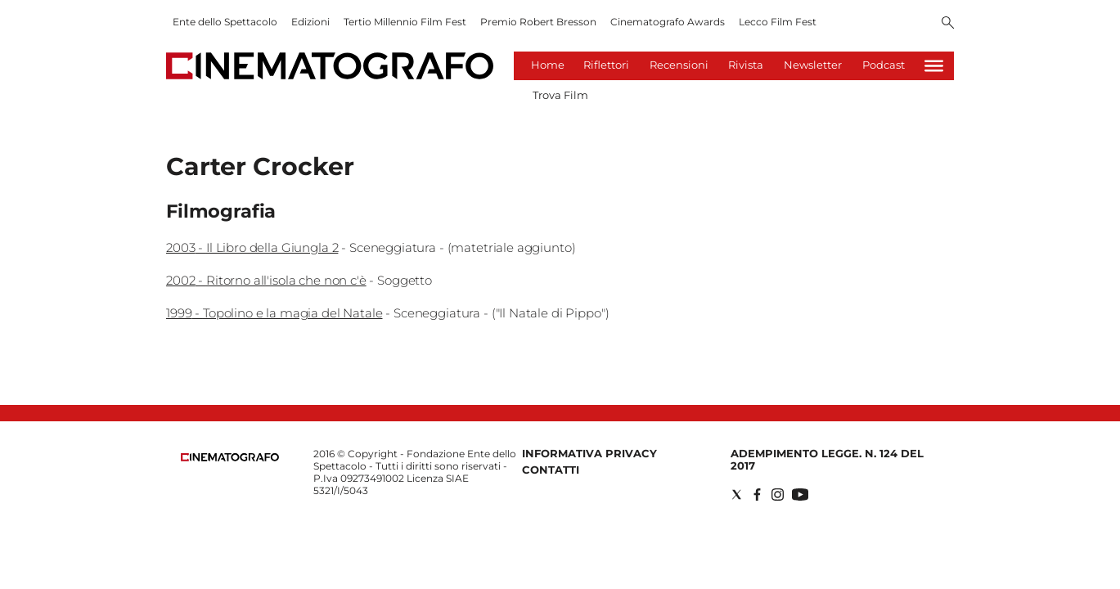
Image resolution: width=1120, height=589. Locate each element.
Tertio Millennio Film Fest (405, 22)
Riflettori (606, 64)
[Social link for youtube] (800, 494)
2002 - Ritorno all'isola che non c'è (266, 280)
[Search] (948, 23)
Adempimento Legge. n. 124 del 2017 (827, 459)
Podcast (883, 64)
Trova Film (560, 94)
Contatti (550, 469)
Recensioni (679, 64)
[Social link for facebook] (757, 494)
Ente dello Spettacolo (225, 22)
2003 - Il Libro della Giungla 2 (252, 247)
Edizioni (310, 22)
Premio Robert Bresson (538, 22)
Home (547, 64)
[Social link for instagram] (777, 494)
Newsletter (813, 64)
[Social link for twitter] (737, 494)
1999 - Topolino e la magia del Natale (274, 313)
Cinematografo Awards (667, 22)
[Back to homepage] (230, 458)
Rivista (745, 64)
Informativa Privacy (589, 453)
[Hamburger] (933, 65)
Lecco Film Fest (777, 22)
